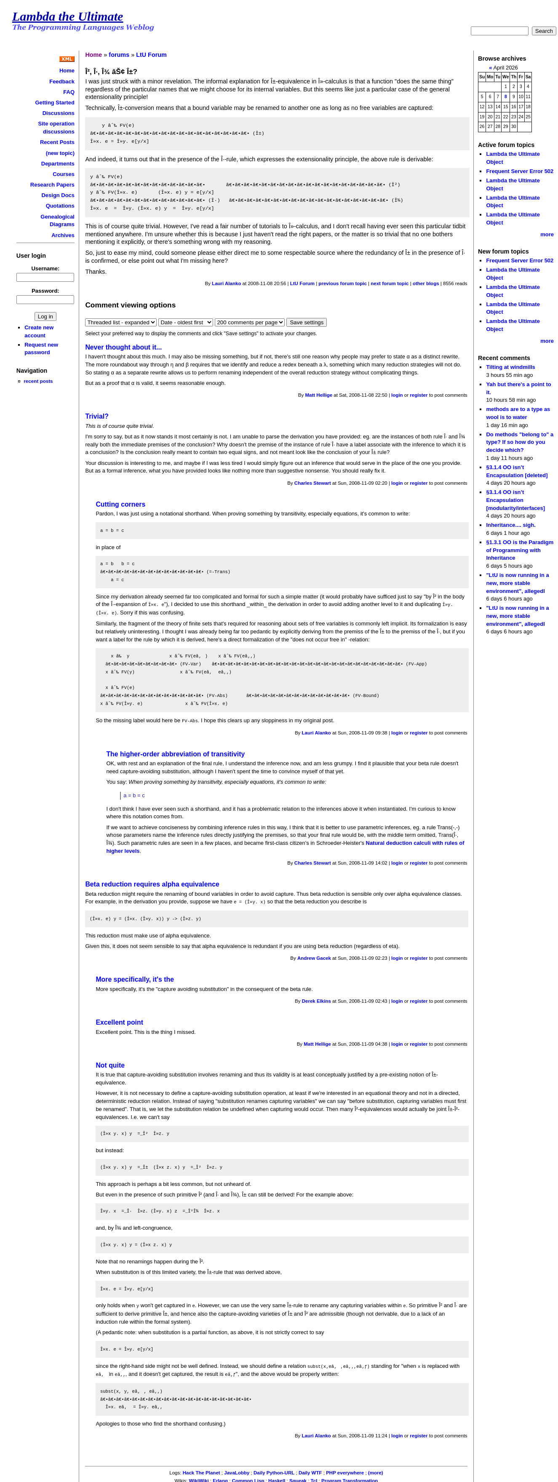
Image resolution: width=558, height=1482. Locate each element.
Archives (63, 235)
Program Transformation (349, 1477)
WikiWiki (198, 1477)
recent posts (38, 381)
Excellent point (119, 1020)
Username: (45, 268)
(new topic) (60, 153)
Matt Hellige (318, 395)
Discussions (59, 113)
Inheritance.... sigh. (510, 525)
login (397, 395)
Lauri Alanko (226, 283)
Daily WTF (310, 1469)
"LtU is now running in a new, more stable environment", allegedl (517, 583)
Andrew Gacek (314, 956)
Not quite (110, 1063)
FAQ (69, 92)
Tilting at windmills (510, 367)
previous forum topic (342, 283)
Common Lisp (248, 1477)
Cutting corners (120, 504)
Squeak (298, 1477)
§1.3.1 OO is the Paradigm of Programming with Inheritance (519, 550)
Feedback (62, 81)
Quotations (60, 206)
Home (67, 70)
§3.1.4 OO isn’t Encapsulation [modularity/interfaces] (515, 500)
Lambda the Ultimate (67, 16)
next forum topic (389, 283)
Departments (58, 163)
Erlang (220, 1477)
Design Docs (58, 195)
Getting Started (55, 102)
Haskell (276, 1477)
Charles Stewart (312, 483)
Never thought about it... (123, 347)
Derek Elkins (316, 999)
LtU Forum (151, 54)
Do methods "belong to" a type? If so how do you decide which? (519, 442)
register (418, 395)
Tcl (314, 1477)
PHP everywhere (345, 1469)
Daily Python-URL (274, 1469)
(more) (375, 1469)
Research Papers (52, 185)
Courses (64, 174)
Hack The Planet (201, 1469)
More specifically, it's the (135, 977)
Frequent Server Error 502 (519, 171)
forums (119, 54)
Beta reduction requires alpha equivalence (152, 883)
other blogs (426, 283)
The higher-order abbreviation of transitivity (175, 752)
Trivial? (96, 416)
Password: (45, 291)
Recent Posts (57, 142)
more (547, 234)
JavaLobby (236, 1469)
